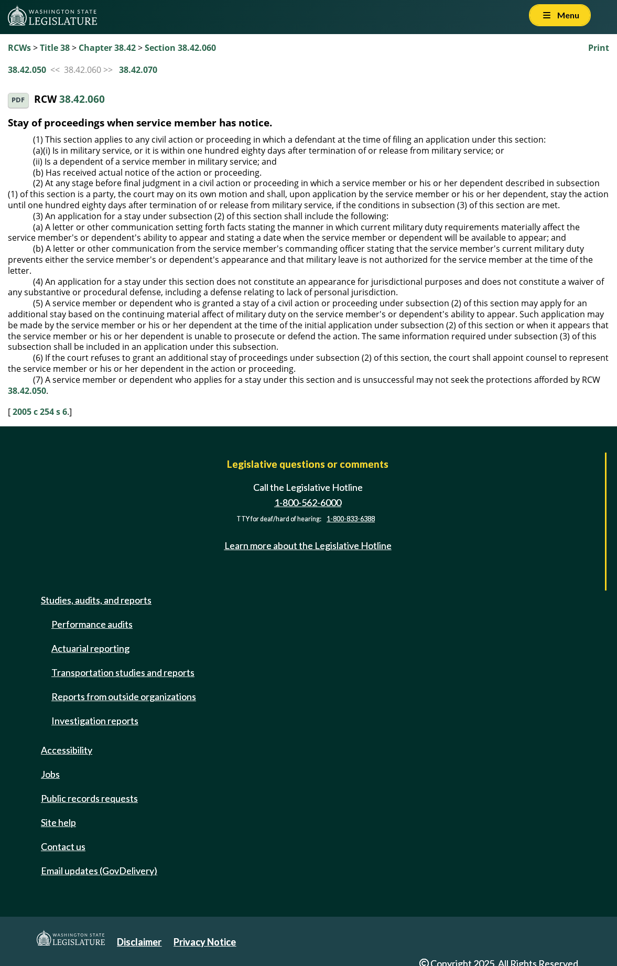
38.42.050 (27, 70)
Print (598, 47)
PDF (18, 99)
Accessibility (66, 750)
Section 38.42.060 (180, 47)
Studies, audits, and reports (96, 600)
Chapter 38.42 (107, 47)
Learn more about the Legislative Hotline (308, 545)
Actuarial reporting (90, 648)
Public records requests (89, 798)
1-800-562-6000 (307, 502)
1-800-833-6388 (351, 519)
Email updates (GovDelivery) (99, 870)
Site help (58, 822)
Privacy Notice (205, 942)
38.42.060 (82, 99)
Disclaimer (139, 942)
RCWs (19, 47)
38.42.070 (138, 70)
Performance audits (92, 624)
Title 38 (55, 47)
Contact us (63, 846)
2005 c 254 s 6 (40, 411)
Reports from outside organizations (123, 696)
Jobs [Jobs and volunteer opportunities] (50, 774)
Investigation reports (94, 720)
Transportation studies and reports (122, 672)
